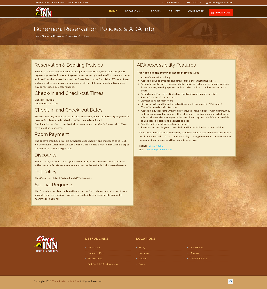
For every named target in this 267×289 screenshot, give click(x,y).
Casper (143, 260)
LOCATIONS (137, 12)
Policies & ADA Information (103, 266)
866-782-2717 (193, 2)
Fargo (142, 266)
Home (38, 38)
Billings (143, 249)
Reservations (95, 260)
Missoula (195, 255)
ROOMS (158, 12)
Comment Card (96, 255)
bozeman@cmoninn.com (221, 2)
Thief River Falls (198, 260)
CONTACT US (197, 12)
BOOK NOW (220, 12)
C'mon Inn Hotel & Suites (65, 283)
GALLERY (176, 12)
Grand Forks (196, 249)
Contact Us (94, 249)
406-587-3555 (171, 2)
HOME (118, 12)
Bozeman (144, 255)
